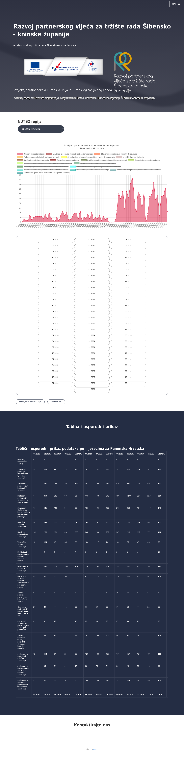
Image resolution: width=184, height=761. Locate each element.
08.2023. (92, 323)
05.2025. (92, 365)
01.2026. (55, 383)
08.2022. (92, 299)
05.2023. (92, 317)
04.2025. (55, 365)
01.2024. (55, 335)
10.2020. (55, 258)
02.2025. (92, 359)
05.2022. (92, 293)
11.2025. (92, 377)
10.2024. (55, 353)
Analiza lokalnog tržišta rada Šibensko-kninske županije (44, 45)
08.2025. (92, 371)
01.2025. (55, 359)
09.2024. (128, 347)
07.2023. (55, 323)
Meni (176, 4)
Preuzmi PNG (56, 402)
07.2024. (55, 347)
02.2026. (92, 383)
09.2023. (128, 323)
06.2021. (128, 269)
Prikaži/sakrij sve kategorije (30, 402)
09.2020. (128, 252)
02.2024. (92, 335)
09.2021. (128, 275)
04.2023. (55, 317)
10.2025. (55, 377)
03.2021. (128, 263)
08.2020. (92, 252)
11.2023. (92, 329)
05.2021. (92, 269)
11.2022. (92, 305)
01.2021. (55, 263)
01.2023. (55, 311)
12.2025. (128, 377)
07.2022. (55, 299)
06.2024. (128, 341)
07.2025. (55, 371)
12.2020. (128, 258)
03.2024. (128, 335)
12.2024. (128, 353)
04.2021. (55, 269)
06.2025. (128, 365)
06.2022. (128, 293)
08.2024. (92, 347)
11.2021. (92, 281)
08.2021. (92, 275)
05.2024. (92, 341)
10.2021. (55, 281)
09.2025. (128, 371)
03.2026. (128, 383)
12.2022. (128, 305)
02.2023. (92, 311)
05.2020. (92, 246)
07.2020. (55, 252)
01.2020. (55, 240)
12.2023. (128, 329)
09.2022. (128, 299)
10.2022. (55, 305)
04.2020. (55, 246)
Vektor (95, 749)
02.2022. (92, 287)
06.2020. (128, 246)
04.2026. (92, 389)
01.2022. (55, 287)
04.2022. (55, 293)
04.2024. (55, 341)
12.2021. (128, 281)
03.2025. (128, 359)
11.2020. (92, 258)
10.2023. (55, 329)
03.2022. (128, 287)
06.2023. (128, 317)
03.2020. (128, 240)
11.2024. (92, 353)
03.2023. (128, 311)
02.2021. (92, 263)
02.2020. (92, 240)
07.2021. (55, 275)
